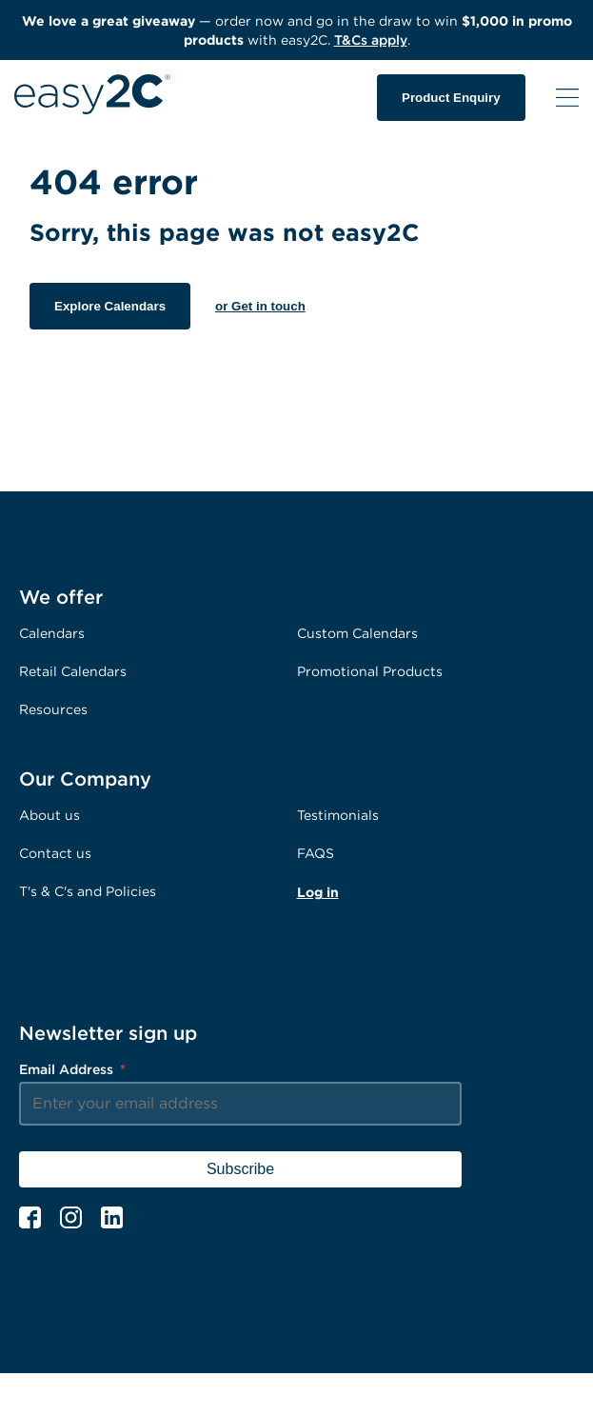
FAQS (315, 853)
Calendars (52, 633)
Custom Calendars (357, 633)
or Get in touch (260, 306)
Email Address (72, 1069)
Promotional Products (370, 671)
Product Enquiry (451, 97)
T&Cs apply (370, 39)
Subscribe (240, 1169)
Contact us (55, 853)
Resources (53, 709)
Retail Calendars (73, 671)
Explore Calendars (110, 306)
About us (49, 815)
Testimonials (338, 815)
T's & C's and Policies (87, 891)
